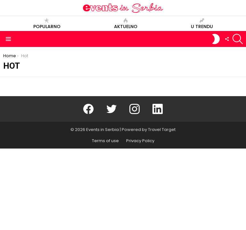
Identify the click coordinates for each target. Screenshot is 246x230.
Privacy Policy (140, 140)
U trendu (202, 23)
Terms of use (105, 140)
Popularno (47, 23)
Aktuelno (125, 23)
